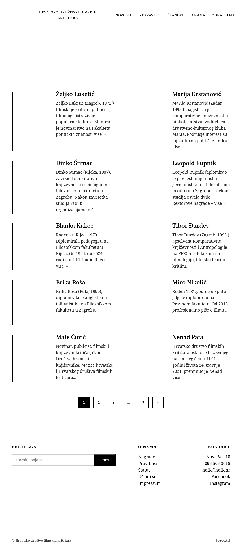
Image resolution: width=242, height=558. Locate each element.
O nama (197, 15)
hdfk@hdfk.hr (216, 468)
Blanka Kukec (75, 225)
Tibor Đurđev (191, 225)
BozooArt (223, 538)
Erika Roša (71, 281)
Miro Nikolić (190, 281)
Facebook (221, 474)
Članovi (176, 15)
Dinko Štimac (74, 162)
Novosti (123, 15)
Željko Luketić (75, 94)
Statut (144, 468)
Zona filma (223, 15)
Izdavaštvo (149, 15)
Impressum (149, 481)
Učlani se (147, 474)
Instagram (220, 481)
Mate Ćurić (71, 335)
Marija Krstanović (197, 94)
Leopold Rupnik (194, 162)
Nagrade (146, 455)
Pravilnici (147, 461)
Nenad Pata (188, 335)
